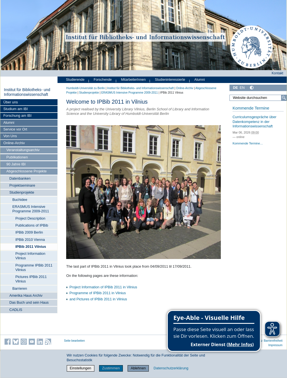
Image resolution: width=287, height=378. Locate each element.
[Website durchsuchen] (258, 98)
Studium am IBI (15, 109)
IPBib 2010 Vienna (30, 239)
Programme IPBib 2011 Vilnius (33, 267)
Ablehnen (138, 368)
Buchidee (19, 200)
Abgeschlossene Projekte (26, 171)
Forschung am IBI (17, 115)
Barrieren (19, 288)
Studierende (75, 80)
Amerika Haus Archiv (25, 295)
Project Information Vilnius (30, 255)
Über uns (10, 102)
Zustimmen (111, 368)
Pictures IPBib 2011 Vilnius (31, 279)
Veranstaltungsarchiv (23, 150)
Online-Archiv (14, 143)
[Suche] (284, 98)
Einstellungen (80, 368)
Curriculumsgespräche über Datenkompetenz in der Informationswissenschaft (254, 121)
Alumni (8, 122)
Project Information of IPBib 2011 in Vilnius (103, 287)
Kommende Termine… (248, 143)
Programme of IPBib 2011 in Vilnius (98, 293)
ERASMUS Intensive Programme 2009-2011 (30, 209)
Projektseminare (22, 185)
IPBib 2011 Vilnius (30, 246)
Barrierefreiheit (273, 340)
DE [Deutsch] (235, 87)
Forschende (103, 80)
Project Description (30, 218)
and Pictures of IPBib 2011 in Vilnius (98, 299)
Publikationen (17, 157)
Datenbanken (19, 178)
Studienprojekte (21, 192)
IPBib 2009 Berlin (29, 232)
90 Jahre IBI (16, 164)
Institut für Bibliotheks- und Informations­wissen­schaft (27, 92)
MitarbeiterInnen (133, 80)
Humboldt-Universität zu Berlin (85, 88)
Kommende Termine (251, 108)
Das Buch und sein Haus (29, 302)
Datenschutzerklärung (171, 368)
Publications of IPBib (31, 225)
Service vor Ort (15, 129)
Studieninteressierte (170, 80)
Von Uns (10, 136)
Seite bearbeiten (74, 340)
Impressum (275, 345)
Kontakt (277, 73)
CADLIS (15, 310)
